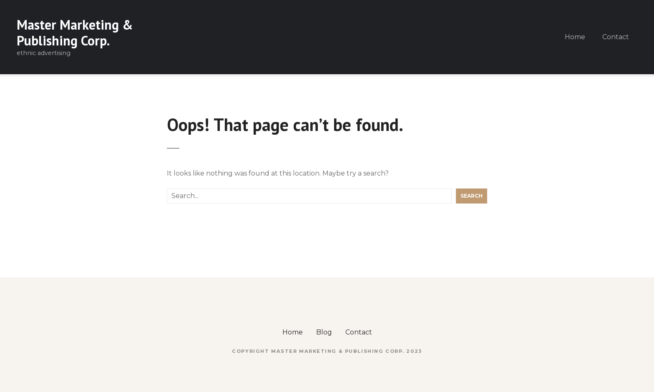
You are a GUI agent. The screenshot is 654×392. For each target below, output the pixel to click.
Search (471, 196)
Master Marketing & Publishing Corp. (75, 32)
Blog (324, 332)
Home (575, 37)
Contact (615, 37)
